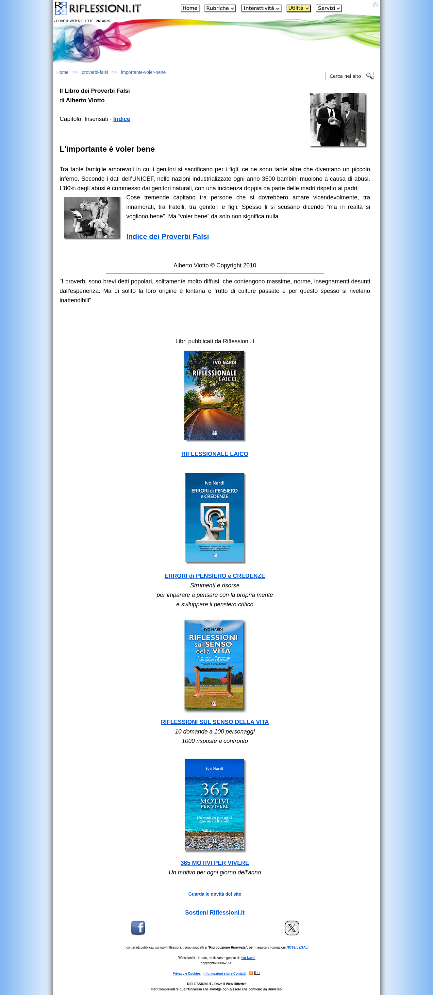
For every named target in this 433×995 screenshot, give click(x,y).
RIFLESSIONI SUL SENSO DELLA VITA (215, 722)
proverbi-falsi (95, 72)
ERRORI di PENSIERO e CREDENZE (214, 576)
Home (63, 72)
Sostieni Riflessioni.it (214, 912)
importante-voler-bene (143, 72)
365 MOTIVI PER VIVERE (214, 863)
